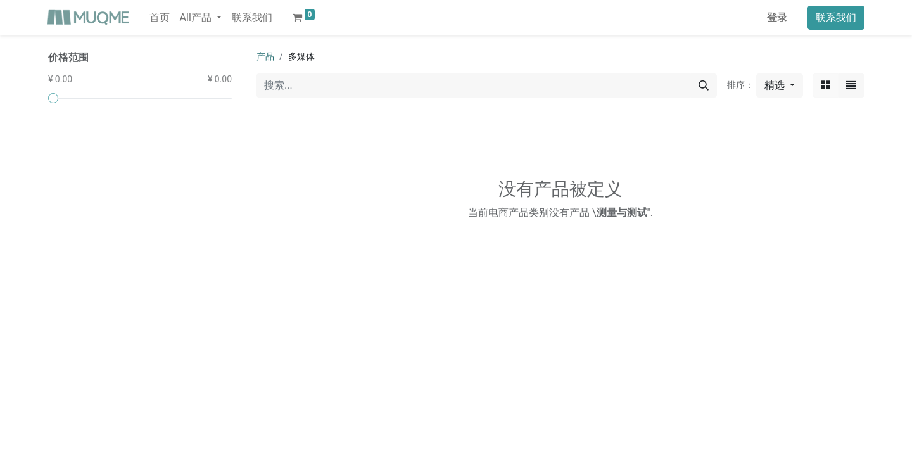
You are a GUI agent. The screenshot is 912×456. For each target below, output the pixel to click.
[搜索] (703, 85)
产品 (265, 56)
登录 (777, 17)
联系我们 (836, 17)
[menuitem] (159, 17)
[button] (779, 85)
